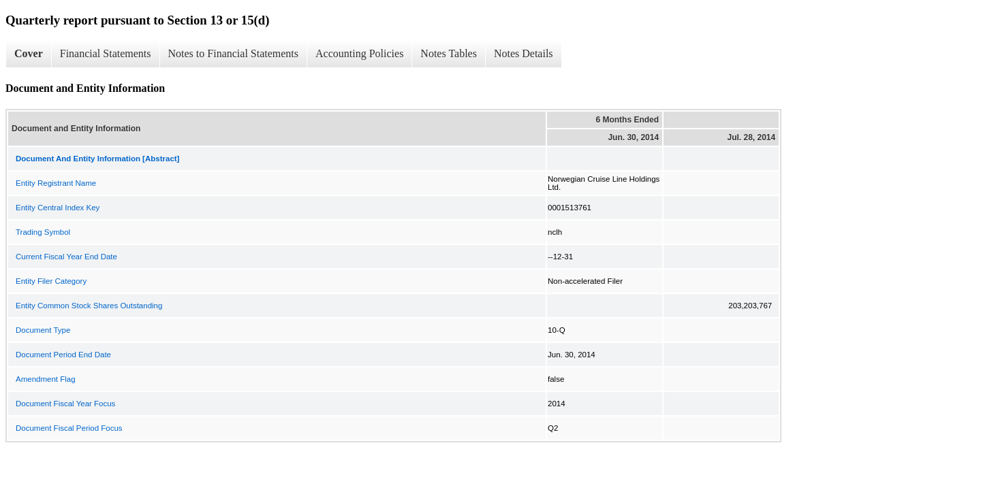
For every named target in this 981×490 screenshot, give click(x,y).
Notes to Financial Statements (233, 53)
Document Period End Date (63, 354)
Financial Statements (105, 53)
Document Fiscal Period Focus (69, 428)
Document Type (43, 330)
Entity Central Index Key (57, 207)
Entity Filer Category (51, 281)
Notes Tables (448, 53)
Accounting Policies (359, 53)
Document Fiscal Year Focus (65, 403)
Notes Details (523, 53)
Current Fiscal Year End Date (66, 256)
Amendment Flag (46, 379)
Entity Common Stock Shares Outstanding (89, 305)
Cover (28, 53)
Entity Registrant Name (56, 183)
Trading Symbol (43, 232)
